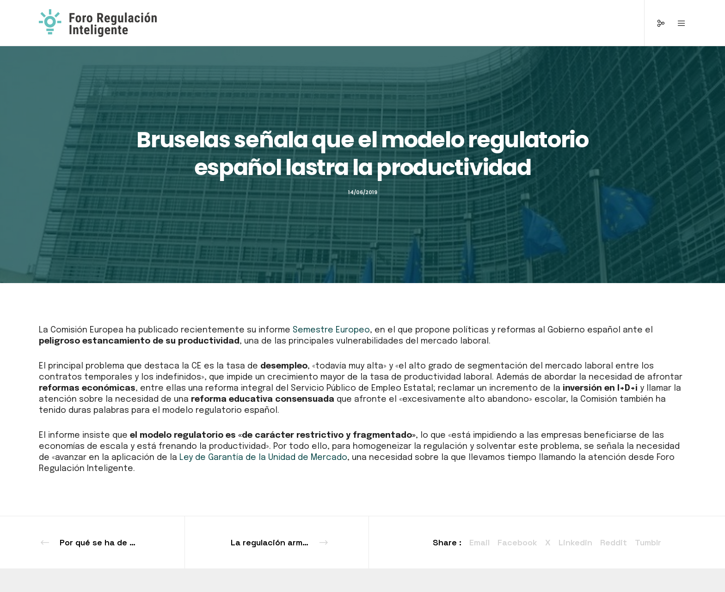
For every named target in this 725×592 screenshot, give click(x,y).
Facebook (517, 542)
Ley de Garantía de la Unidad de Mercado (263, 457)
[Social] (655, 23)
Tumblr (648, 542)
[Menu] (675, 23)
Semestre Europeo (331, 330)
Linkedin (575, 542)
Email (479, 542)
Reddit (613, 542)
